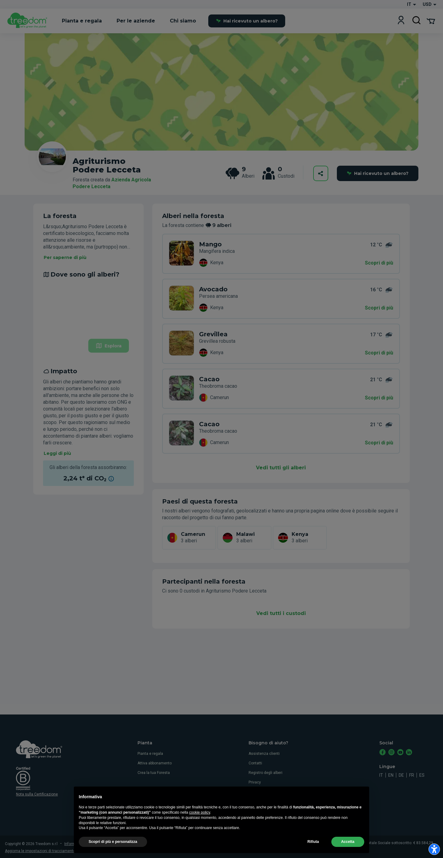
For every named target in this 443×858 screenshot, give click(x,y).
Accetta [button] (347, 850)
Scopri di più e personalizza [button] (113, 850)
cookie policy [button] (199, 821)
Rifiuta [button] (313, 850)
